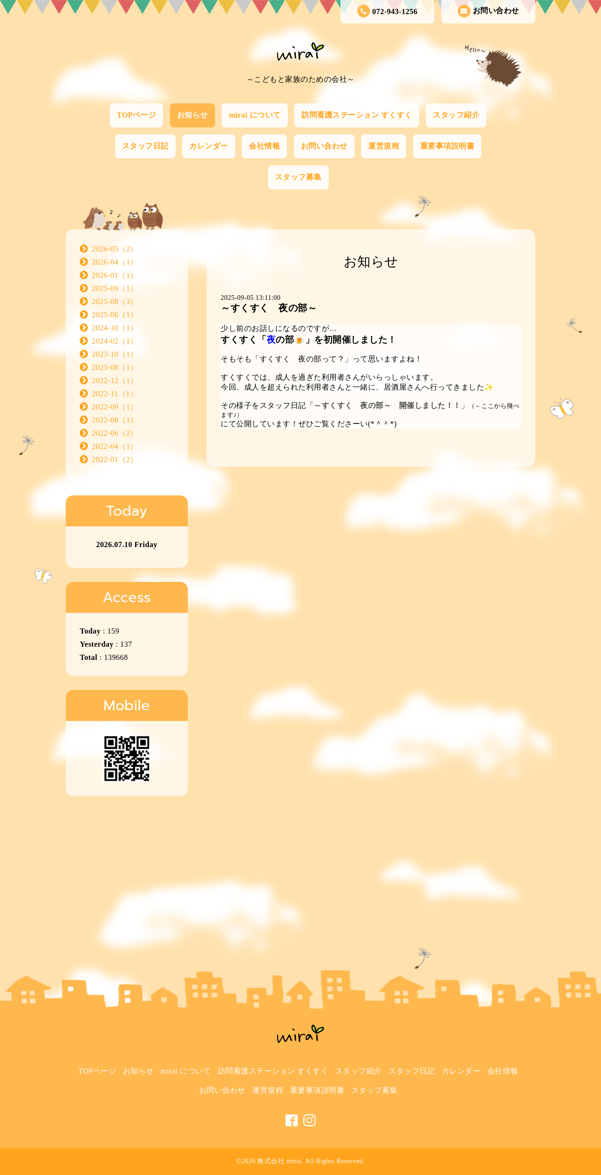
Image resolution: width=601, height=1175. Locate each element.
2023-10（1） (115, 354)
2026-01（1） (115, 275)
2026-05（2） (115, 249)
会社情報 (264, 146)
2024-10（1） (115, 328)
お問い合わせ (488, 11)
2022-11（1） (115, 394)
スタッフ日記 (145, 146)
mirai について (254, 115)
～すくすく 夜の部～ (269, 308)
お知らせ (192, 115)
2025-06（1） (115, 315)
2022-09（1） (115, 407)
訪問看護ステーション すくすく (356, 115)
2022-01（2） (115, 459)
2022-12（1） (115, 380)
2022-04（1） (115, 446)
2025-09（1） (115, 288)
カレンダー (208, 146)
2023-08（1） (115, 367)
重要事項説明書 (447, 146)
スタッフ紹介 (456, 115)
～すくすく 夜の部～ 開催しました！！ (387, 405)
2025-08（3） (115, 302)
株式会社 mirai (279, 1161)
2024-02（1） (115, 341)
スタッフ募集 (298, 177)
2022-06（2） (115, 433)
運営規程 (383, 146)
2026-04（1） (115, 262)
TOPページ (136, 115)
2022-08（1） (115, 420)
